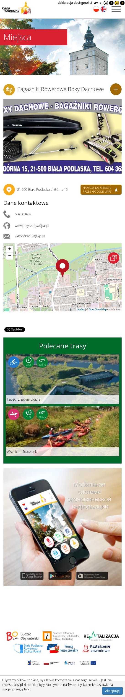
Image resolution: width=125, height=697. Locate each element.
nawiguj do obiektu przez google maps (97, 189)
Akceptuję (112, 691)
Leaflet (80, 309)
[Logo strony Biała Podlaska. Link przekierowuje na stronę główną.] (16, 8)
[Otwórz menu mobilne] (116, 9)
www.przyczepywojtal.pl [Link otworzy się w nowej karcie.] (32, 225)
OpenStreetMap (98, 309)
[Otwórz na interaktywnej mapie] (113, 258)
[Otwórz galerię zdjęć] (62, 138)
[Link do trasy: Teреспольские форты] (62, 379)
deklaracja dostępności (75, 2)
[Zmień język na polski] (96, 9)
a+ (95, 2)
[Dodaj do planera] (116, 89)
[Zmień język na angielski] (103, 9)
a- (100, 2)
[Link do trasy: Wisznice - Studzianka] (62, 431)
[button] (62, 268)
